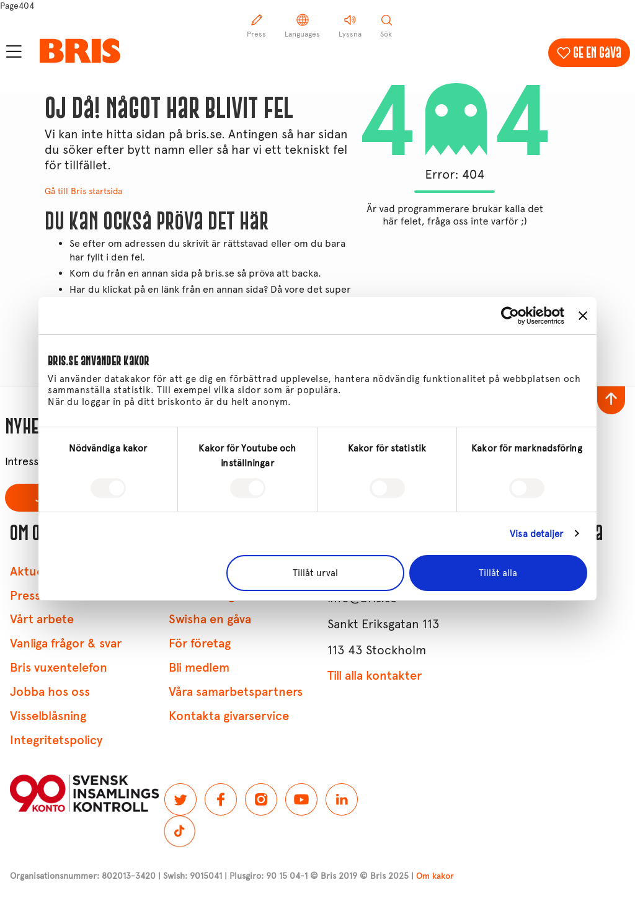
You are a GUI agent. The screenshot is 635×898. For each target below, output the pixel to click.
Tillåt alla (498, 573)
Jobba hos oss (50, 692)
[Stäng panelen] (583, 315)
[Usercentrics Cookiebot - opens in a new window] (510, 315)
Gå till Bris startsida (83, 191)
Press (25, 595)
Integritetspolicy (56, 740)
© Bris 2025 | (407, 876)
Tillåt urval (315, 573)
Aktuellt (32, 571)
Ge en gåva (597, 52)
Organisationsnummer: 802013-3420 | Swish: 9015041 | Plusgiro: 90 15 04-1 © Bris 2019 (183, 876)
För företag (200, 643)
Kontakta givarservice (229, 716)
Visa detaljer (536, 534)
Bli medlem (199, 667)
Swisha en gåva (210, 619)
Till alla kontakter (374, 675)
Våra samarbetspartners (236, 692)
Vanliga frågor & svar (66, 643)
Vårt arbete (42, 619)
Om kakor (435, 876)
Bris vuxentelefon (58, 667)
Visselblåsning (48, 716)
